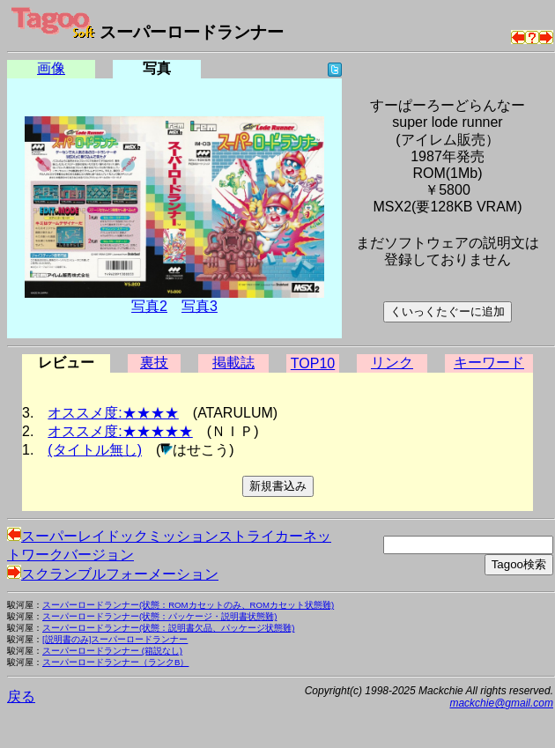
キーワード (489, 362)
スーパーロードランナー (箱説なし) (112, 650)
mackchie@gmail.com (501, 703)
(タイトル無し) (95, 449)
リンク (392, 362)
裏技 (154, 362)
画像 (51, 68)
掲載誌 (233, 362)
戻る (21, 696)
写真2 (149, 306)
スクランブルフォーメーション (112, 574)
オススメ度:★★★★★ (120, 431)
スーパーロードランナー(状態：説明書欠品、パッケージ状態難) (168, 628)
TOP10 (313, 363)
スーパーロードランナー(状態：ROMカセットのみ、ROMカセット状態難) (188, 605)
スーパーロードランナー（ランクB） (115, 662)
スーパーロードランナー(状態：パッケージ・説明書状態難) (159, 616)
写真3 (199, 306)
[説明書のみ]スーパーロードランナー (115, 639)
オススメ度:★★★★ (113, 412)
